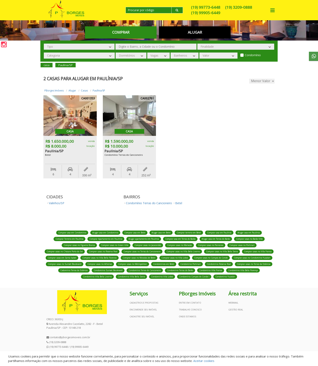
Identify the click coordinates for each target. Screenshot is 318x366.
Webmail (233, 302)
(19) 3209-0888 (238, 7)
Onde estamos (187, 316)
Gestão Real (235, 309)
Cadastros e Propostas (144, 302)
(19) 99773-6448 (205, 7)
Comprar (120, 32)
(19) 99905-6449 (205, 12)
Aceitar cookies (203, 361)
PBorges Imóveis (54, 90)
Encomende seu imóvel (143, 309)
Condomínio (253, 55)
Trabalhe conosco (190, 309)
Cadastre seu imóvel (142, 316)
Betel (178, 203)
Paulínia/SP (99, 90)
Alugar (195, 32)
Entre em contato (190, 302)
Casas (84, 90)
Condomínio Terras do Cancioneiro (149, 203)
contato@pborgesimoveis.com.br (70, 337)
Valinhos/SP (56, 203)
